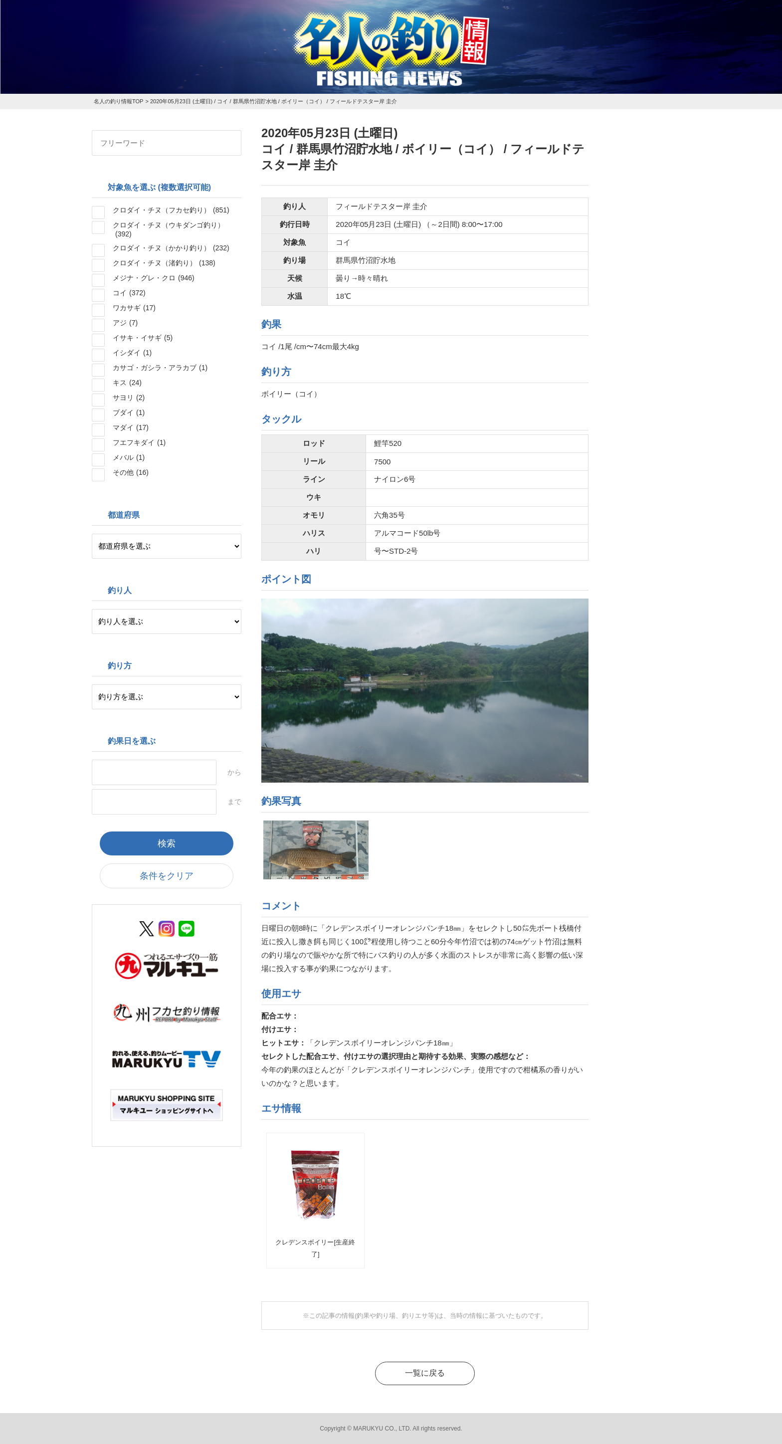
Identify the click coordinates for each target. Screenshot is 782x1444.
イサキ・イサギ (143, 338)
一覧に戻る (425, 1373)
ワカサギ (134, 308)
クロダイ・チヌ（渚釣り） (164, 263)
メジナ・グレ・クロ (154, 278)
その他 (131, 472)
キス (127, 383)
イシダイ (132, 353)
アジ (125, 323)
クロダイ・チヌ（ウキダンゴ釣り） (168, 229)
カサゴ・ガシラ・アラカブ (160, 368)
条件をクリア (167, 876)
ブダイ (129, 412)
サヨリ (129, 398)
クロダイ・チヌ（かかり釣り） (171, 248)
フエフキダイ (139, 442)
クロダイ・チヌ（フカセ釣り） (171, 210)
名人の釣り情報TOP (118, 101)
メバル (129, 457)
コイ (129, 293)
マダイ (131, 427)
